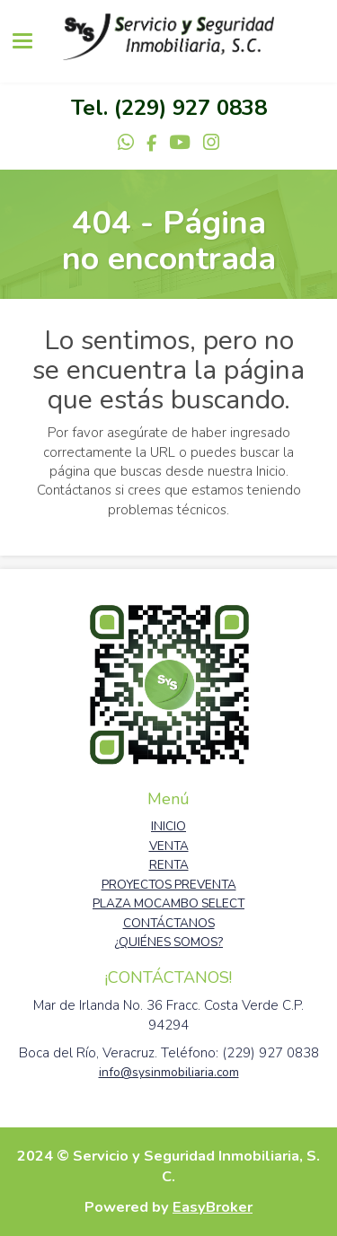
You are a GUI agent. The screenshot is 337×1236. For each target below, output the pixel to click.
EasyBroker (213, 1207)
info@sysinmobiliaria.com (169, 1072)
